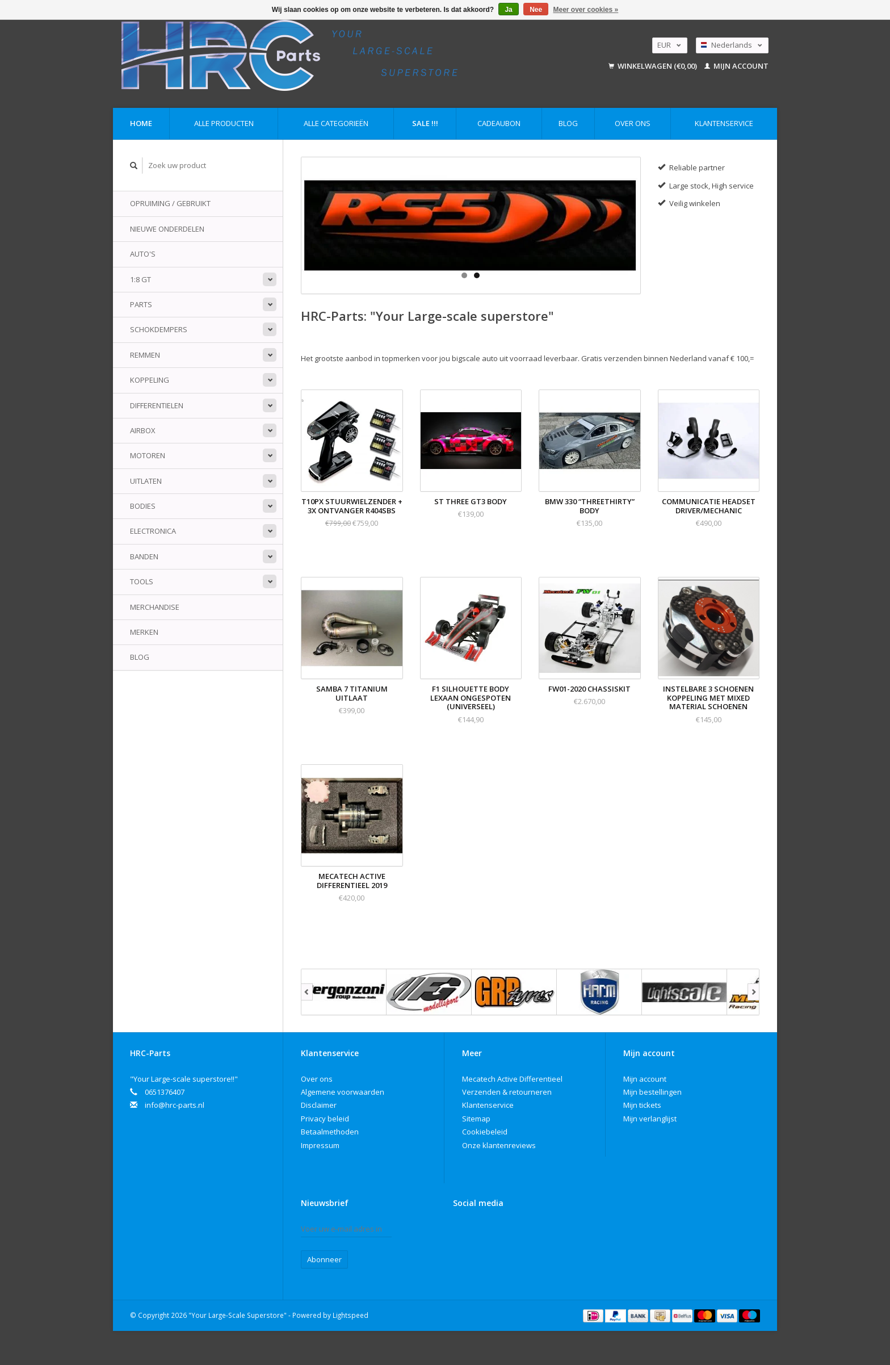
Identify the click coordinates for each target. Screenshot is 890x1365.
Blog (568, 123)
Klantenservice (724, 123)
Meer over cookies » (586, 10)
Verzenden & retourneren (507, 1092)
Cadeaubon (498, 123)
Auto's (143, 254)
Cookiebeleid (484, 1132)
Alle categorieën (336, 123)
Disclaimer (319, 1105)
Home (141, 123)
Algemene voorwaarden (342, 1092)
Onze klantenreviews (499, 1145)
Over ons (632, 123)
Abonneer (324, 1259)
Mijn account (736, 66)
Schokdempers (158, 329)
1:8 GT (140, 279)
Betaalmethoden (330, 1132)
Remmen (145, 355)
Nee (536, 10)
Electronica (153, 531)
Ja (508, 10)
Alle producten (224, 123)
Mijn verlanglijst (650, 1118)
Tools (141, 581)
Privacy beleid (325, 1118)
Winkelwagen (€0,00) (653, 66)
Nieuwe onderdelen (167, 229)
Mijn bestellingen (652, 1092)
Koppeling (149, 380)
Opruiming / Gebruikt (170, 203)
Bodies (143, 506)
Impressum (320, 1145)
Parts (141, 304)
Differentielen (156, 405)
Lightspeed (350, 1315)
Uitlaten (146, 481)
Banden (144, 556)
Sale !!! (425, 123)
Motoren (147, 455)
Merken (144, 632)
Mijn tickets (642, 1105)
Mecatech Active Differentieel (512, 1079)
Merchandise (154, 607)
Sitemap (476, 1118)
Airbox (143, 430)
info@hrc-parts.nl (174, 1105)
